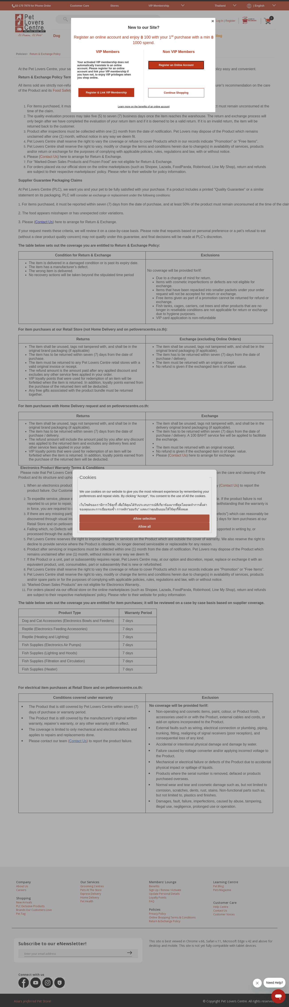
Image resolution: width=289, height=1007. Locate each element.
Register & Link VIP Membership (106, 92)
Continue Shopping (176, 92)
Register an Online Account (176, 65)
